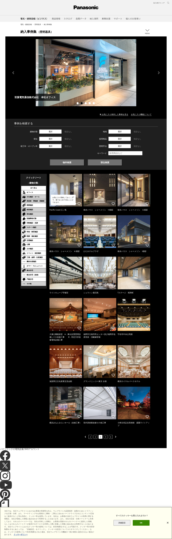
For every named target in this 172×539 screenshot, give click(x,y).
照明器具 (38, 24)
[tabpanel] (86, 72)
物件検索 (67, 162)
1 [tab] (78, 103)
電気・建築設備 (26, 24)
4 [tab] (90, 103)
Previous (13, 72)
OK (141, 523)
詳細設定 (122, 523)
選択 (50, 131)
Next (159, 72)
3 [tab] (86, 103)
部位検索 (105, 162)
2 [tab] (82, 103)
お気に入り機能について (141, 114)
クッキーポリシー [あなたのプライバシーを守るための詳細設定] (21, 534)
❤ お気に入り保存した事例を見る (114, 114)
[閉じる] (168, 523)
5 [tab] (94, 103)
